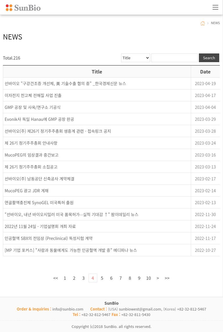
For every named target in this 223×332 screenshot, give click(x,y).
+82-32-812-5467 (191, 309)
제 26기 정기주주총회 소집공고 (31, 167)
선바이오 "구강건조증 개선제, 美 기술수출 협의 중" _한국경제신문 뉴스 (65, 83)
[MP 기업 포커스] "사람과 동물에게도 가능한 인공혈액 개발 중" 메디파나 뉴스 (71, 250)
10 (148, 278)
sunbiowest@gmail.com (140, 309)
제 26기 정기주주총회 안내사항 (31, 143)
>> (167, 278)
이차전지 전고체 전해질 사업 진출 (33, 95)
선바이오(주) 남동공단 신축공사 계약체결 (39, 179)
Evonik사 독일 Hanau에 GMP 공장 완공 (39, 119)
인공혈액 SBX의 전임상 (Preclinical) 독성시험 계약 (49, 238)
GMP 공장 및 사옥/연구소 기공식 (33, 107)
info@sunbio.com (67, 309)
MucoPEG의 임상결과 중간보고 (32, 155)
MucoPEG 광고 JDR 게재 (26, 190)
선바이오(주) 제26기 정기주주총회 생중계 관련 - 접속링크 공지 (58, 131)
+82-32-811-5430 (135, 314)
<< (55, 278)
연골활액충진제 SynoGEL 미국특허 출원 (39, 202)
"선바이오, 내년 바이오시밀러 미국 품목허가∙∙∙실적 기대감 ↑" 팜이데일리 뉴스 (72, 214)
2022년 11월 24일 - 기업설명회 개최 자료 (40, 226)
